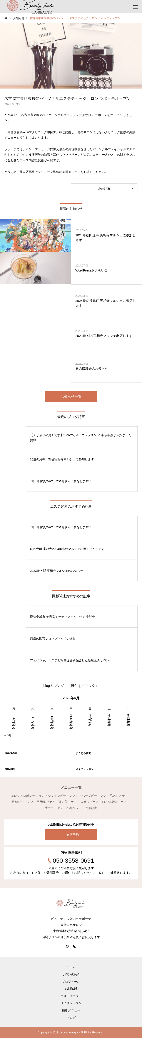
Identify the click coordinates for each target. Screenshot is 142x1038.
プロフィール (71, 981)
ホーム (71, 967)
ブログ (71, 1017)
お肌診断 (71, 988)
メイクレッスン (71, 1003)
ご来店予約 (71, 835)
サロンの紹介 (71, 974)
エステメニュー (71, 996)
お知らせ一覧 (71, 396)
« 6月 (8, 735)
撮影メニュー (71, 1010)
